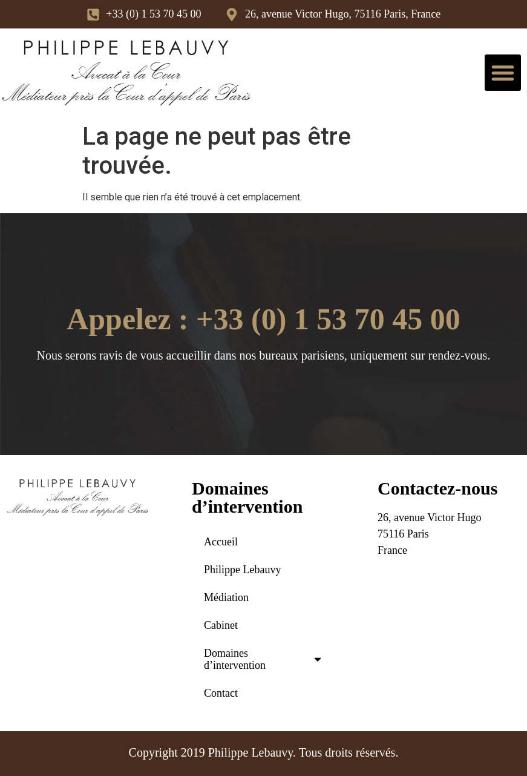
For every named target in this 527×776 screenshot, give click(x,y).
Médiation (226, 597)
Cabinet (221, 625)
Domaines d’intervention (263, 659)
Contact (221, 693)
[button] (503, 72)
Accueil (221, 542)
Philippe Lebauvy (242, 570)
